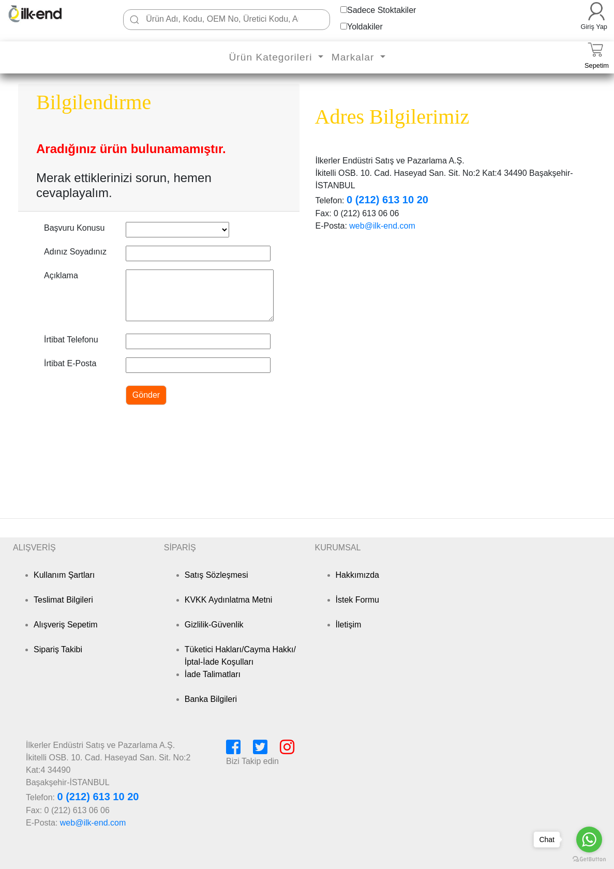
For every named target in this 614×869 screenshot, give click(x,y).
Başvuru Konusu (74, 227)
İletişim (349, 624)
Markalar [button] (355, 57)
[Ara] (134, 19)
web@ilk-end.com (382, 225)
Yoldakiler (365, 26)
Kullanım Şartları (64, 575)
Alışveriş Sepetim (66, 624)
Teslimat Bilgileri (63, 599)
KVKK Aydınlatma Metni (229, 599)
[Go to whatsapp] (589, 839)
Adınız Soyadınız (75, 251)
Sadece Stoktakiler (381, 10)
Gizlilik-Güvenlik (214, 624)
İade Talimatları (213, 674)
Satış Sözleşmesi (216, 575)
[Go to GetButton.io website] (589, 859)
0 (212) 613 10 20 (387, 199)
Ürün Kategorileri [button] (272, 57)
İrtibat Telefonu (71, 339)
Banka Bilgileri (211, 699)
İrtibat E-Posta (70, 363)
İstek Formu (357, 599)
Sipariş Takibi (58, 649)
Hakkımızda (357, 575)
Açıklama (61, 275)
